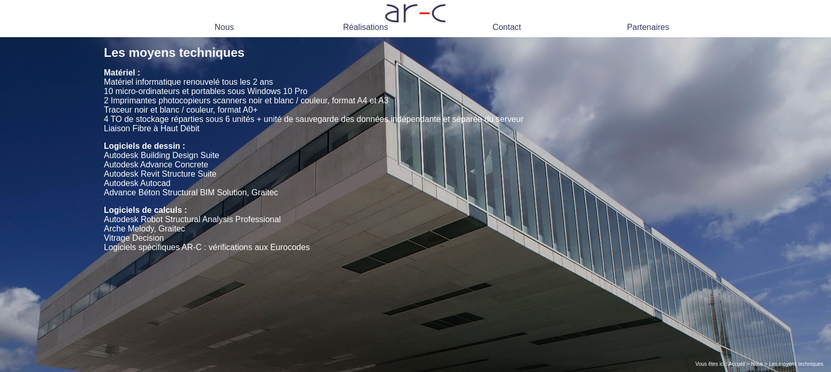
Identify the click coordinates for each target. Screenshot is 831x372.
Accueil (737, 364)
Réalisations (365, 27)
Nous (224, 27)
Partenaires (648, 27)
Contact (507, 27)
